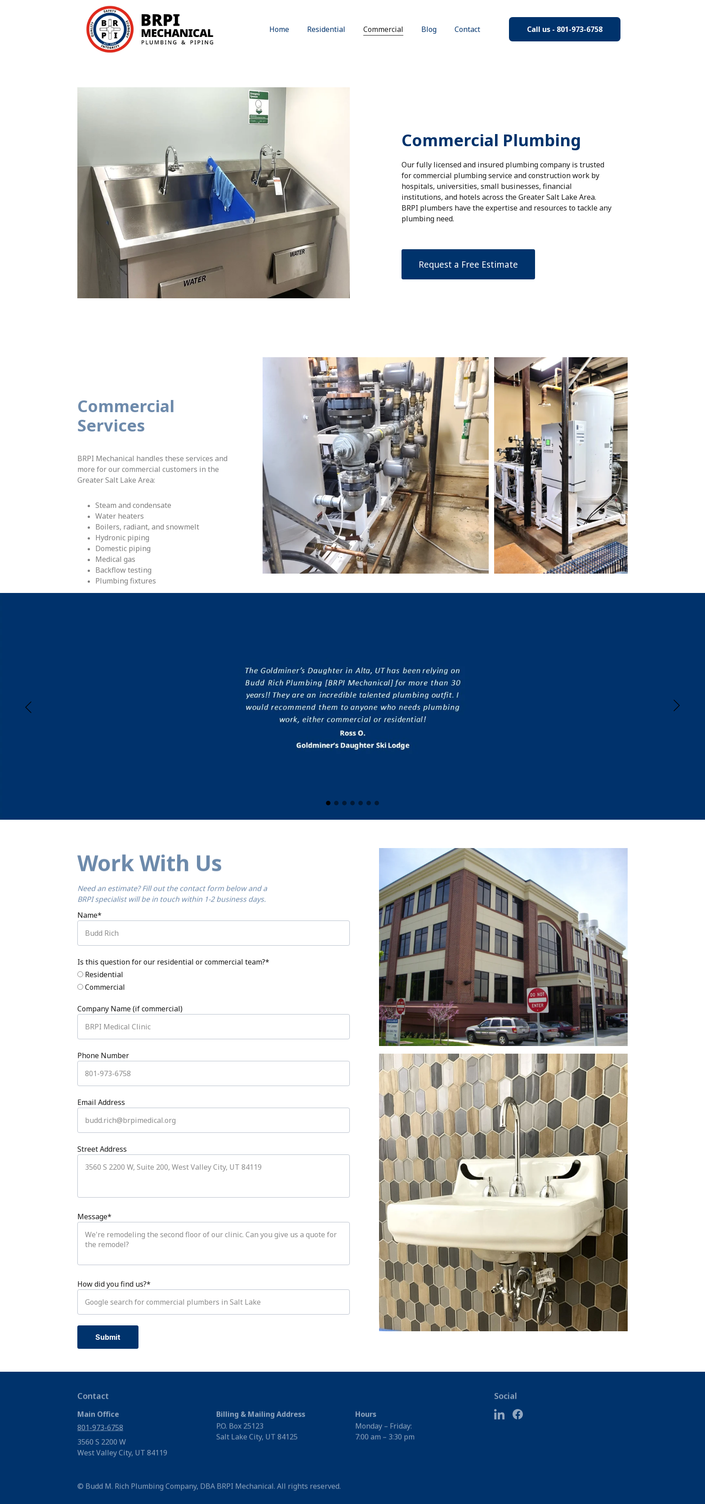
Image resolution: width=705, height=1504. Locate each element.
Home (279, 29)
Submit (107, 1337)
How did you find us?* (114, 1284)
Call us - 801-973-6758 (564, 29)
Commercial (383, 29)
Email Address (101, 1102)
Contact (467, 29)
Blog (429, 29)
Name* (89, 915)
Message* (94, 1216)
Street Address (102, 1149)
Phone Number (103, 1055)
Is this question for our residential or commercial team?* (173, 962)
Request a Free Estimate (468, 264)
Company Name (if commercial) (130, 1009)
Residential (326, 29)
